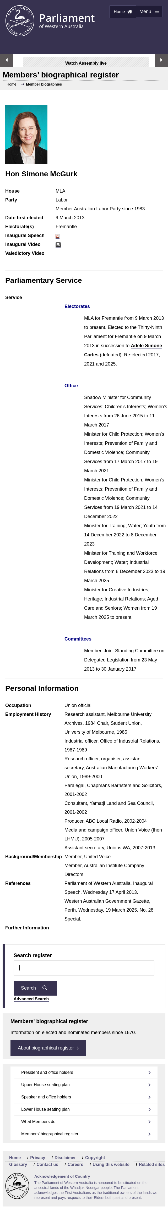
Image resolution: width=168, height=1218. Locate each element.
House (12, 191)
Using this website (111, 1164)
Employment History (28, 714)
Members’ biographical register (49, 1134)
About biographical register (48, 1048)
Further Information (27, 927)
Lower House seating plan (45, 1109)
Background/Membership (33, 856)
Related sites (152, 1164)
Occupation (18, 705)
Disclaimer (65, 1157)
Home (123, 11)
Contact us (47, 1164)
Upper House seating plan (45, 1084)
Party (11, 200)
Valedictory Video (25, 253)
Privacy (37, 1157)
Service (13, 297)
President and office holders (47, 1072)
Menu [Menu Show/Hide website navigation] (147, 13)
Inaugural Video (23, 244)
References (18, 883)
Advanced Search (31, 999)
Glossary (18, 1164)
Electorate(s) (19, 226)
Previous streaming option (6, 60)
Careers (75, 1164)
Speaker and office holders (46, 1097)
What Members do (38, 1121)
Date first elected (24, 217)
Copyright (95, 1157)
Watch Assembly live (83, 63)
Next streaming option (161, 60)
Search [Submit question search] (35, 988)
